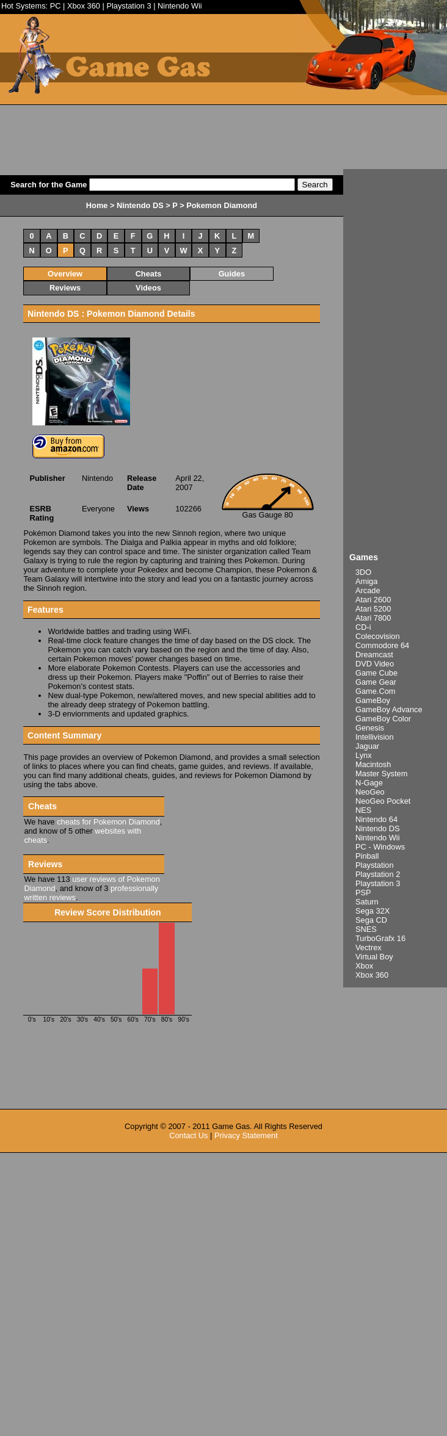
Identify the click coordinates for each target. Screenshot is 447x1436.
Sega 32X (372, 910)
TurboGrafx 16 (380, 938)
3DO (363, 572)
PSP (363, 892)
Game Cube (376, 672)
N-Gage (369, 782)
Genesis (369, 727)
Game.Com (375, 691)
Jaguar (367, 746)
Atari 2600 (373, 599)
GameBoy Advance (389, 709)
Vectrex (368, 947)
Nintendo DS (377, 828)
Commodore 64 (382, 645)
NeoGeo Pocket (382, 801)
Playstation (374, 865)
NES (363, 810)
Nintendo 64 (376, 819)
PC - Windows (380, 846)
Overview (65, 273)
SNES (366, 929)
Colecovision (377, 636)
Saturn (367, 901)
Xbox (364, 965)
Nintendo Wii (180, 5)
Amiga (366, 581)
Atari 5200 (373, 608)
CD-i (363, 627)
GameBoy (372, 700)
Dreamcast (374, 654)
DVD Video (374, 663)
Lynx (363, 755)
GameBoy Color (383, 718)
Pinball (367, 856)
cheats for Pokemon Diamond (108, 821)
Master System (381, 773)
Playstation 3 (128, 5)
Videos (148, 287)
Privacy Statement (246, 1135)
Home (97, 205)
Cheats (149, 273)
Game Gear (375, 682)
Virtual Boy (374, 956)
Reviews (65, 287)
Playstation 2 (377, 874)
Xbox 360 (83, 5)
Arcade (367, 590)
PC (55, 5)
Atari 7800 (373, 617)
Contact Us (188, 1135)
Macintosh (373, 764)
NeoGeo (370, 791)
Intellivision (374, 736)
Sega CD (371, 920)
